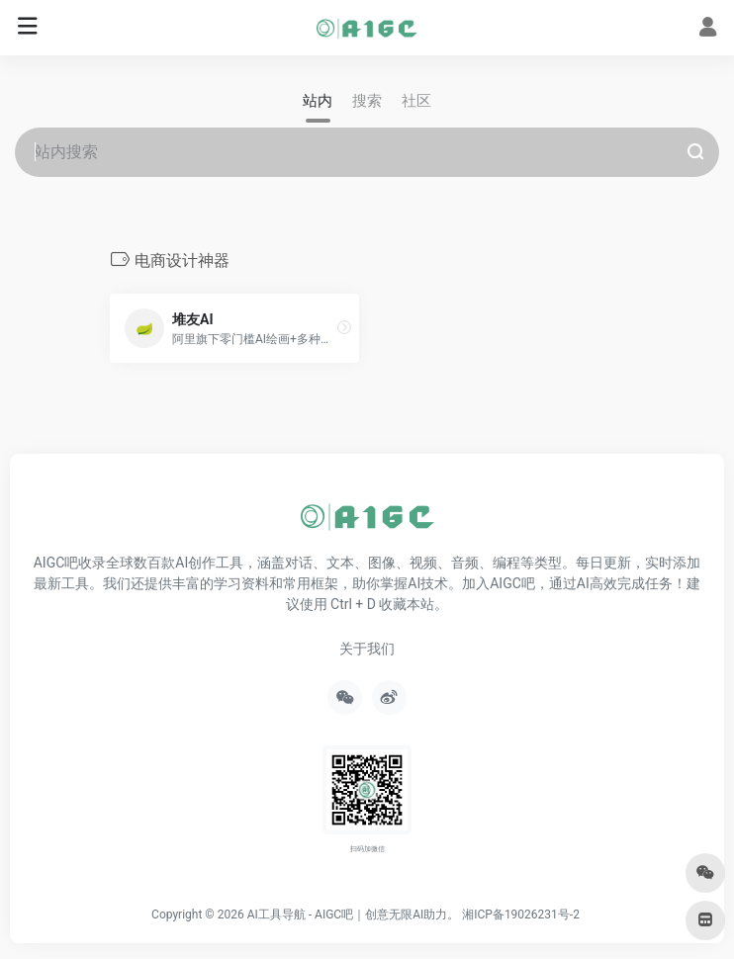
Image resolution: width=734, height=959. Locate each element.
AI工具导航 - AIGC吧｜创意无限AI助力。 (353, 914)
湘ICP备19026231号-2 (521, 914)
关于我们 (367, 648)
